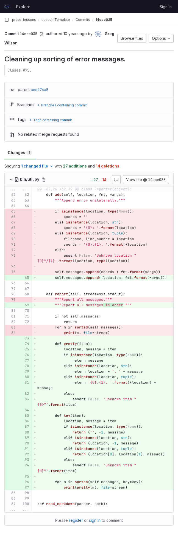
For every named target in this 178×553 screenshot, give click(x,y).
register (76, 520)
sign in (95, 520)
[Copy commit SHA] (41, 34)
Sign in (166, 6)
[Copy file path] (43, 179)
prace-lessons (24, 20)
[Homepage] (7, 6)
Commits (83, 20)
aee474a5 (39, 89)
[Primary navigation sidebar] (6, 19)
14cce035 (104, 20)
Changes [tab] (20, 152)
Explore (23, 6)
